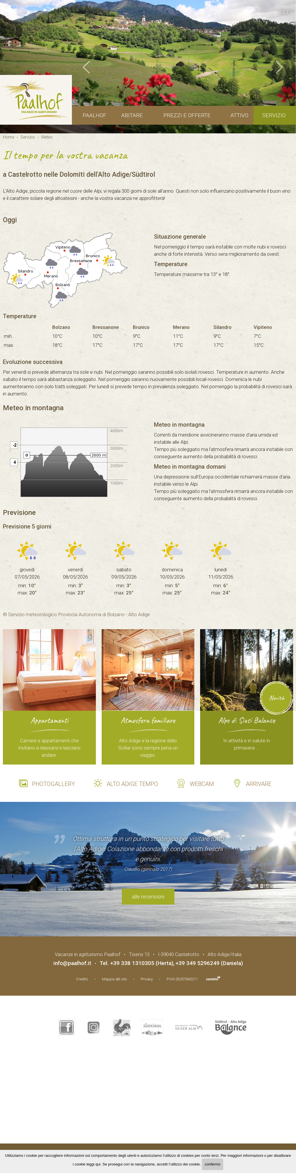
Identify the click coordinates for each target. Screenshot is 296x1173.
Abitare (132, 115)
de (282, 12)
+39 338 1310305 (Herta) (141, 963)
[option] (148, 66)
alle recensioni (148, 897)
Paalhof (94, 115)
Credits (82, 979)
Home (8, 137)
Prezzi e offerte (187, 115)
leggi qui (93, 1164)
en (289, 12)
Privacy (147, 979)
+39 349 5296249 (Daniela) (209, 963)
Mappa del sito (114, 979)
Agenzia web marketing (213, 978)
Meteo (47, 137)
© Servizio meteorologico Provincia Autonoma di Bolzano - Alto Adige (76, 614)
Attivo (239, 115)
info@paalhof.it (72, 963)
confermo (212, 1164)
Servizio (274, 115)
